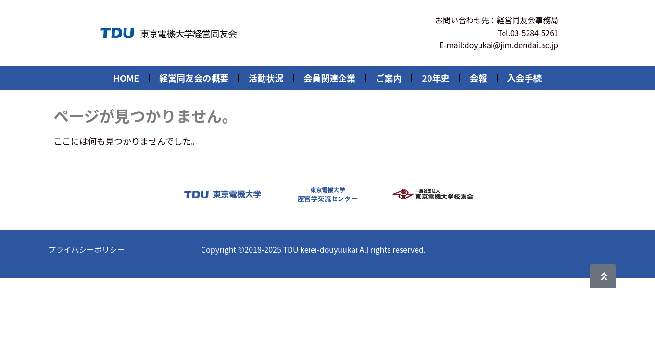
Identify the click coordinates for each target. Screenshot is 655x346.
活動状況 (266, 78)
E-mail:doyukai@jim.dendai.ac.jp (499, 44)
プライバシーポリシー (86, 249)
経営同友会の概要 (193, 78)
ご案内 (389, 78)
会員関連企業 (329, 78)
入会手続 (524, 78)
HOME (126, 78)
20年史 (435, 78)
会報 (478, 78)
